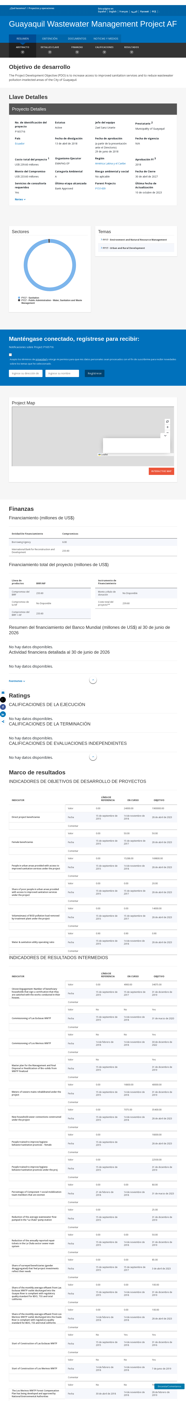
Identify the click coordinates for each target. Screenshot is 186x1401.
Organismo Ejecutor (68, 158)
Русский (144, 11)
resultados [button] (131, 50)
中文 (154, 11)
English (112, 11)
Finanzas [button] (77, 50)
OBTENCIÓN (49, 38)
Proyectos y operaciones (41, 8)
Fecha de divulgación (68, 138)
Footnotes (15, 681)
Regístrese (95, 373)
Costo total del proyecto (32, 159)
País (17, 138)
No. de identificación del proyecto (31, 124)
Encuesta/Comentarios (169, 1386)
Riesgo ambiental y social (112, 171)
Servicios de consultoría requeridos (30, 185)
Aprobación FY (145, 159)
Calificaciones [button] (104, 50)
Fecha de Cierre (145, 171)
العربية (134, 11)
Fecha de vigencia (147, 138)
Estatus (60, 122)
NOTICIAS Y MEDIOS (106, 38)
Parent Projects (105, 183)
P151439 (100, 188)
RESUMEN (23, 38)
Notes (19, 199)
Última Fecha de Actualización (145, 185)
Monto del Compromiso (30, 171)
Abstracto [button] (22, 50)
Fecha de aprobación (108, 138)
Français (124, 11)
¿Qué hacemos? (18, 8)
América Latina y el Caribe (110, 163)
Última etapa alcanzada (70, 183)
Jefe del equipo (105, 122)
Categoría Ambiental (68, 171)
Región (99, 158)
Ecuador (20, 143)
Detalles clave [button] (49, 50)
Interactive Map (161, 471)
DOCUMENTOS (77, 38)
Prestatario (144, 123)
